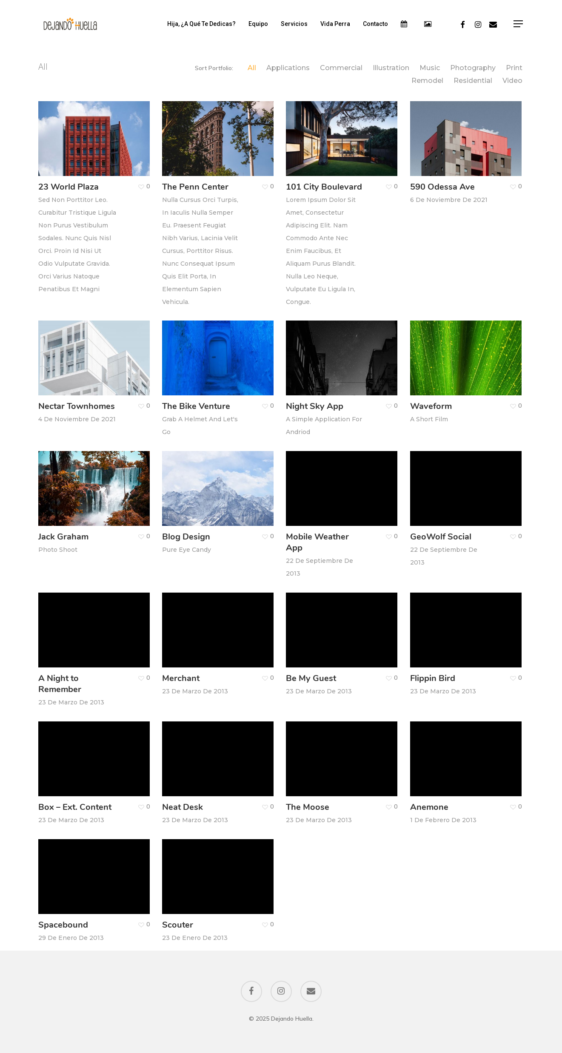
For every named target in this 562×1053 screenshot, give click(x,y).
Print (514, 68)
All (252, 68)
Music (429, 68)
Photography (473, 68)
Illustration (391, 68)
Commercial (341, 68)
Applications (288, 68)
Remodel (427, 80)
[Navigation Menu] (519, 24)
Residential (473, 80)
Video (512, 80)
